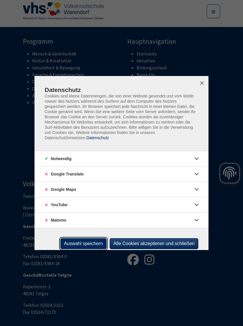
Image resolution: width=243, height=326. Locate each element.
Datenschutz (97, 137)
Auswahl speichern (83, 243)
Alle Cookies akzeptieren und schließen (154, 243)
